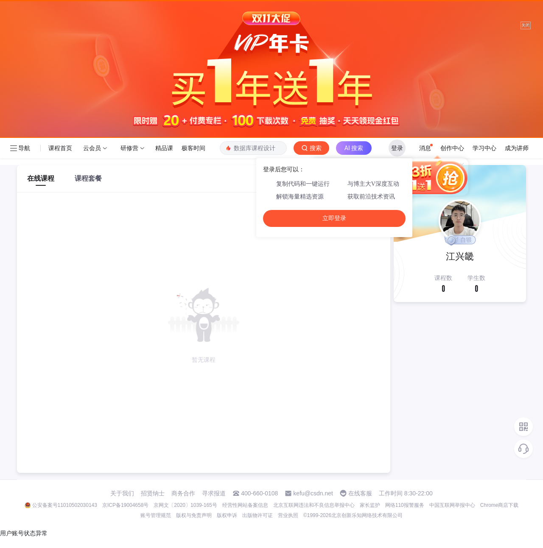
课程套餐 (88, 178)
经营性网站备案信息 (245, 505)
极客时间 (193, 148)
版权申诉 (227, 515)
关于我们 (122, 493)
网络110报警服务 (404, 505)
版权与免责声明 (194, 515)
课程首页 (60, 148)
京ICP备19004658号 (125, 505)
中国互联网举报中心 (452, 505)
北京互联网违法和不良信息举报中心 (314, 505)
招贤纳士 (153, 493)
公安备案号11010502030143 (64, 505)
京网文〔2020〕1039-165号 (185, 505)
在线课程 (40, 178)
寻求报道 (214, 493)
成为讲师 (517, 148)
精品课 (164, 148)
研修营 (129, 148)
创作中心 (452, 148)
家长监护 (370, 505)
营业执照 (288, 515)
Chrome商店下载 (499, 505)
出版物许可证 (257, 515)
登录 (397, 148)
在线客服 (360, 493)
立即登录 (334, 218)
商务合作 (183, 493)
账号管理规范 (155, 515)
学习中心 (484, 148)
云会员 (92, 148)
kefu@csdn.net (313, 493)
